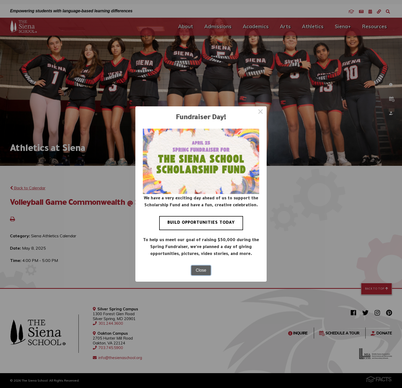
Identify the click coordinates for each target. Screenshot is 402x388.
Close (201, 270)
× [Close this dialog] (260, 112)
